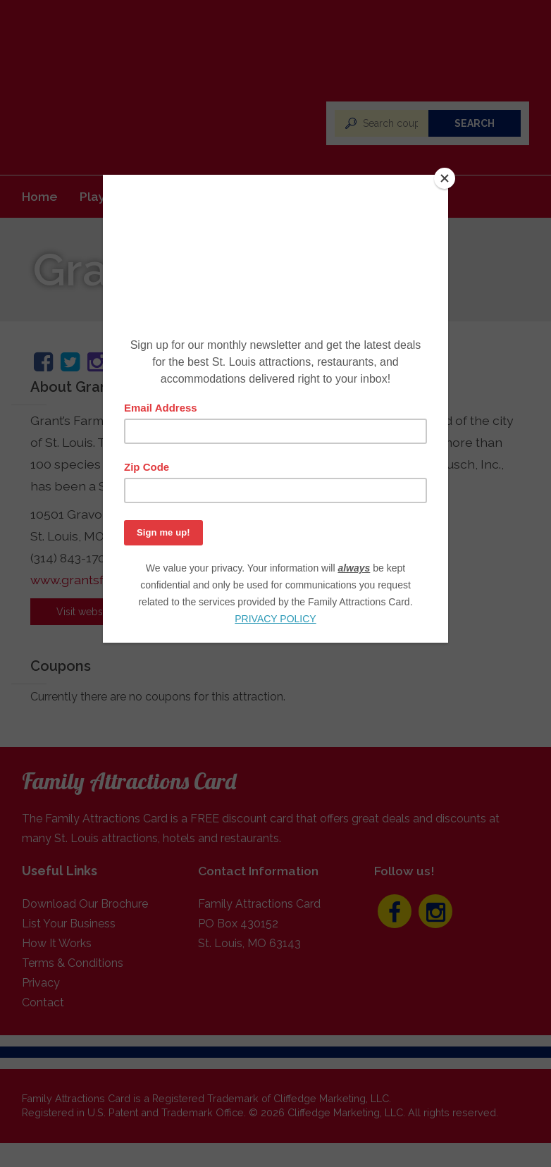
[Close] (444, 178)
